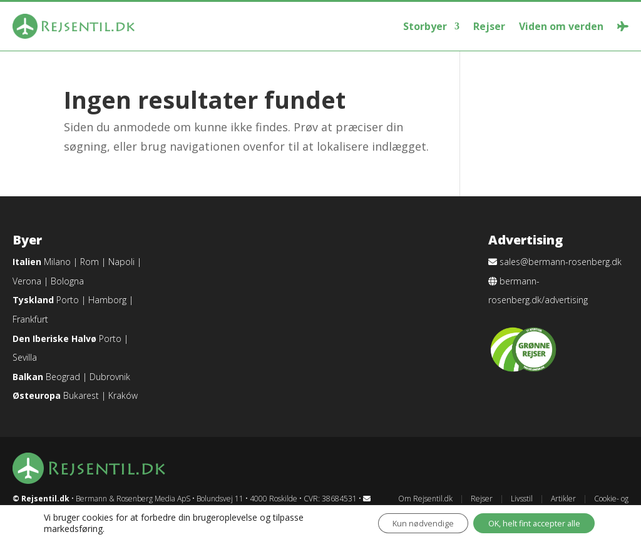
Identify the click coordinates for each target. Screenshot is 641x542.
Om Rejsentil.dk (425, 498)
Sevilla (25, 357)
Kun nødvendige (398, 522)
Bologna (67, 281)
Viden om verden (561, 26)
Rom (89, 262)
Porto (67, 300)
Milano (57, 262)
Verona (27, 281)
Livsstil (522, 498)
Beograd (63, 377)
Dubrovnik (110, 377)
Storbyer (425, 26)
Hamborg (107, 300)
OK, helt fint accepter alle (525, 522)
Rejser (489, 26)
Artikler (563, 498)
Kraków (123, 395)
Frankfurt (30, 319)
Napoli (121, 262)
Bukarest (81, 395)
